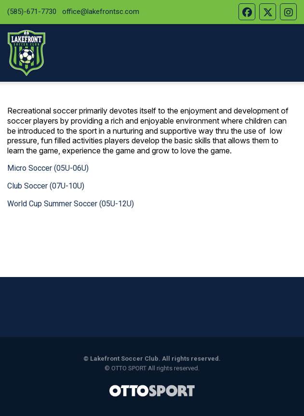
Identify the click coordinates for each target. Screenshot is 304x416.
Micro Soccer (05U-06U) (48, 168)
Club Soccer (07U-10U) (45, 185)
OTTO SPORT (128, 368)
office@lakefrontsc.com (100, 11)
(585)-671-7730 (31, 11)
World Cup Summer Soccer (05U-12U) (70, 203)
